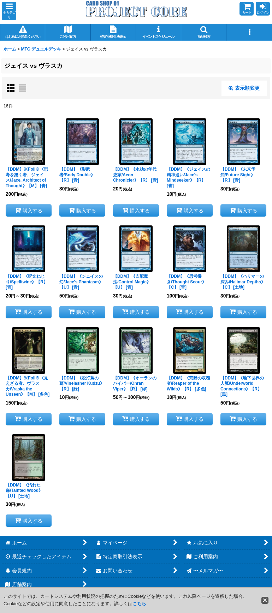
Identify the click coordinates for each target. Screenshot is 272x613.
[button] (9, 11)
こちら (139, 603)
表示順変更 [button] (244, 88)
